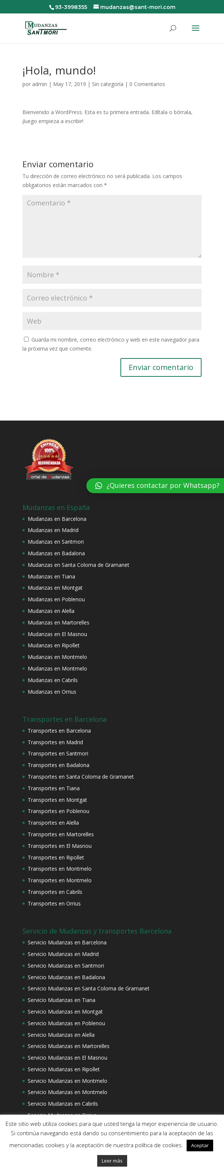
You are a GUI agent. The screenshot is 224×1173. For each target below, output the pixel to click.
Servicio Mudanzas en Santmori (66, 965)
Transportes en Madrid (55, 742)
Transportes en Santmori (58, 753)
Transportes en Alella (53, 822)
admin (39, 84)
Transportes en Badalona (58, 765)
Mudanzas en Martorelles (58, 622)
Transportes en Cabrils (55, 891)
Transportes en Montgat (57, 799)
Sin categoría (107, 84)
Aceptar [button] (200, 1145)
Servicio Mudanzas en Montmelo (67, 1080)
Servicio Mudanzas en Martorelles (69, 1046)
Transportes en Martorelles (61, 834)
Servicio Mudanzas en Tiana (61, 1000)
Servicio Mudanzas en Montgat (65, 1011)
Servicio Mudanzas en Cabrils (63, 1103)
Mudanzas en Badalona (56, 553)
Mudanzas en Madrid (53, 530)
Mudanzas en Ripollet (54, 645)
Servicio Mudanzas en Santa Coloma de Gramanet (89, 988)
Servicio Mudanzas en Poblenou (66, 1023)
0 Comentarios (147, 84)
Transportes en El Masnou (60, 845)
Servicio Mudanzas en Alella (61, 1034)
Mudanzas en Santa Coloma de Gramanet (78, 564)
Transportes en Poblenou (58, 811)
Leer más (112, 1160)
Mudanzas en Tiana (51, 576)
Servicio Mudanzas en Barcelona (67, 942)
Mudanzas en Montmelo (57, 656)
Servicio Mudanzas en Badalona (66, 977)
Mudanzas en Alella (51, 610)
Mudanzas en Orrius (52, 691)
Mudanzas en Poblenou (56, 599)
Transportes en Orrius (54, 903)
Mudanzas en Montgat (55, 587)
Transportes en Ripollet (56, 857)
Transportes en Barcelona (59, 730)
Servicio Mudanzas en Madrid (63, 953)
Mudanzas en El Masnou (57, 634)
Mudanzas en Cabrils (53, 680)
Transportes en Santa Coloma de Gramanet (81, 776)
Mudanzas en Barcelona (57, 518)
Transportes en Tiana (54, 788)
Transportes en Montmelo (60, 868)
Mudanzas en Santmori (56, 541)
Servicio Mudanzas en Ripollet (64, 1069)
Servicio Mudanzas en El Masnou (67, 1057)
